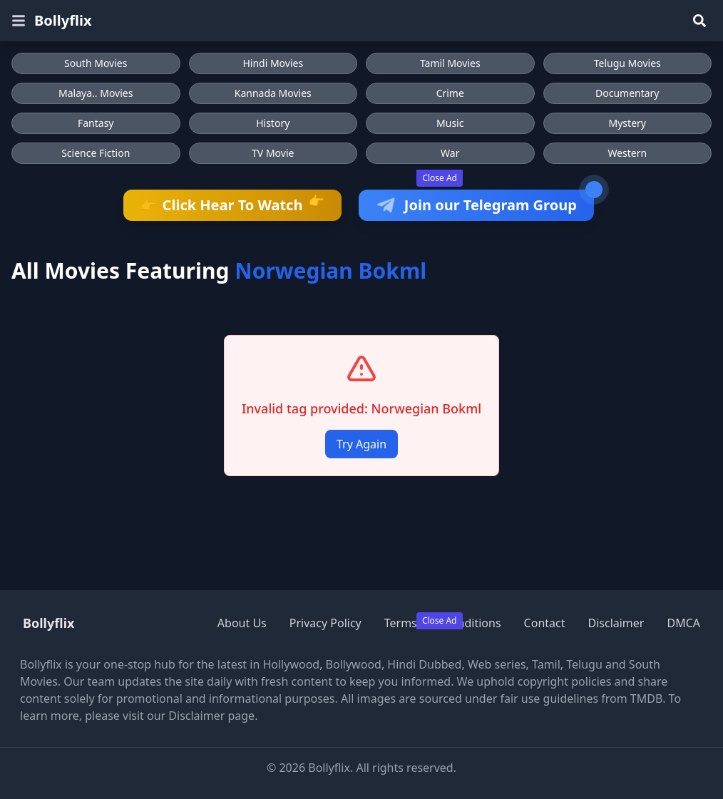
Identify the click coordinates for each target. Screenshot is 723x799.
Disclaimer (616, 623)
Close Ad (439, 178)
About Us (242, 623)
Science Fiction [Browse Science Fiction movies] (95, 153)
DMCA (683, 623)
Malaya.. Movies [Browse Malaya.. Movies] (95, 93)
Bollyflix (63, 20)
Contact (544, 623)
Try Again (361, 444)
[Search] (699, 21)
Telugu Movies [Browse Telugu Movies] (627, 63)
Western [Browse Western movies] (627, 153)
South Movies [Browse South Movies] (95, 63)
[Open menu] (18, 21)
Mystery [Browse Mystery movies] (627, 123)
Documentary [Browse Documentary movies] (627, 93)
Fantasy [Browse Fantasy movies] (96, 123)
